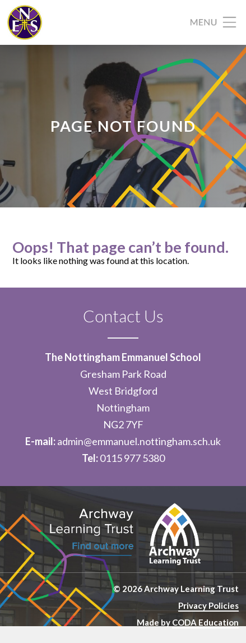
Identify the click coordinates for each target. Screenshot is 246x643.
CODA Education (205, 622)
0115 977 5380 (132, 458)
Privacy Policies (208, 605)
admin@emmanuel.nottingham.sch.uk (139, 441)
